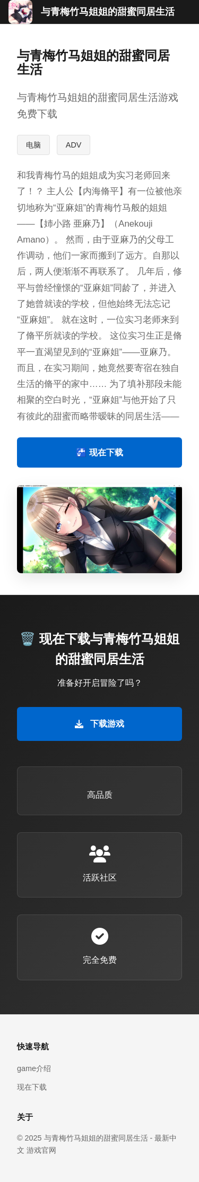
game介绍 (34, 1068)
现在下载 (32, 1087)
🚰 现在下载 (99, 452)
